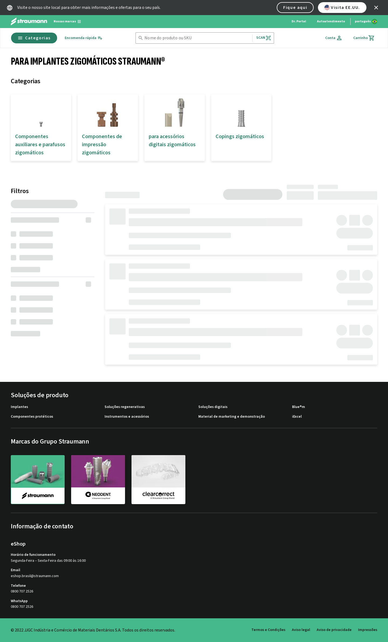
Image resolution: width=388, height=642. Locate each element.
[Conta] (334, 38)
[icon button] (376, 7)
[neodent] (98, 479)
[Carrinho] (364, 38)
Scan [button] (263, 38)
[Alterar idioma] (366, 21)
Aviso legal (301, 630)
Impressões (367, 630)
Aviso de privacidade (334, 630)
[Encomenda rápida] (84, 38)
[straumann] (37, 479)
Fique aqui (295, 8)
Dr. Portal (299, 21)
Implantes (19, 407)
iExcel (297, 416)
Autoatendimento (331, 21)
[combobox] (197, 38)
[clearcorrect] (158, 479)
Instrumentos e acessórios (127, 416)
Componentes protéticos (32, 416)
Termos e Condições (268, 630)
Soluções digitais (212, 407)
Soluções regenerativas (125, 407)
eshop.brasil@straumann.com (35, 576)
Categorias (34, 38)
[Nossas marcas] (67, 21)
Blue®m (298, 407)
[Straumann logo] (29, 22)
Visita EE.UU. (342, 8)
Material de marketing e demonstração (231, 416)
